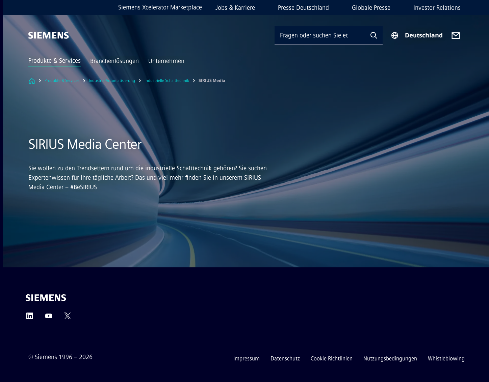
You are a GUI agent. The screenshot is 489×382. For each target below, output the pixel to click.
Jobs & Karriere (235, 7)
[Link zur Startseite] (31, 80)
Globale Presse (371, 7)
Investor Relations (437, 7)
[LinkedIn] (30, 318)
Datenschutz (285, 358)
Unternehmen (166, 61)
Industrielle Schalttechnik (167, 80)
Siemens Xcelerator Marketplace (160, 7)
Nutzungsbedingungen (390, 358)
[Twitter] (67, 318)
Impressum (246, 358)
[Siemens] (48, 35)
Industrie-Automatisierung (112, 80)
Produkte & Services (54, 60)
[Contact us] (456, 35)
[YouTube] (49, 318)
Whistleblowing (446, 358)
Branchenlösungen (114, 61)
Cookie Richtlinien (332, 358)
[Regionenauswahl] (417, 35)
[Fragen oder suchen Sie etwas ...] (320, 35)
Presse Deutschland (303, 7)
